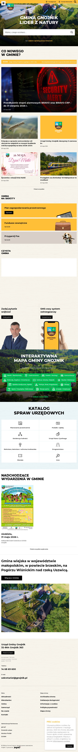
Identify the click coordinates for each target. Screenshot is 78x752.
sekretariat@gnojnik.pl (14, 678)
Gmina (3, 704)
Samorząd (5, 707)
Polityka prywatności (48, 707)
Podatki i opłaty (58, 428)
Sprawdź (9, 212)
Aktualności (6, 697)
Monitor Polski (6, 733)
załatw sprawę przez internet (40, 41)
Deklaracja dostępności (49, 700)
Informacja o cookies (49, 704)
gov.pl (3, 727)
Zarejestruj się (46, 317)
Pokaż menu (3, 3)
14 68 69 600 (8, 669)
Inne (58, 460)
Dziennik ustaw (6, 730)
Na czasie (5, 711)
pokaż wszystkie (40, 397)
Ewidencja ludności (20, 438)
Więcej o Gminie (12, 578)
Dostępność (52, 1)
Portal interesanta (66, 1)
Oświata (20, 460)
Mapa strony (45, 711)
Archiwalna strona (47, 697)
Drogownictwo (57, 449)
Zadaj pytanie (7, 317)
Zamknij (69, 746)
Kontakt (4, 715)
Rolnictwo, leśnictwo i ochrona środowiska (20, 449)
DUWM (3, 736)
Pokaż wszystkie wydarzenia (39, 549)
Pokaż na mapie (8, 653)
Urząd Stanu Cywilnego (58, 438)
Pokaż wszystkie (39, 189)
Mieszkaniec (6, 700)
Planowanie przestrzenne (20, 428)
